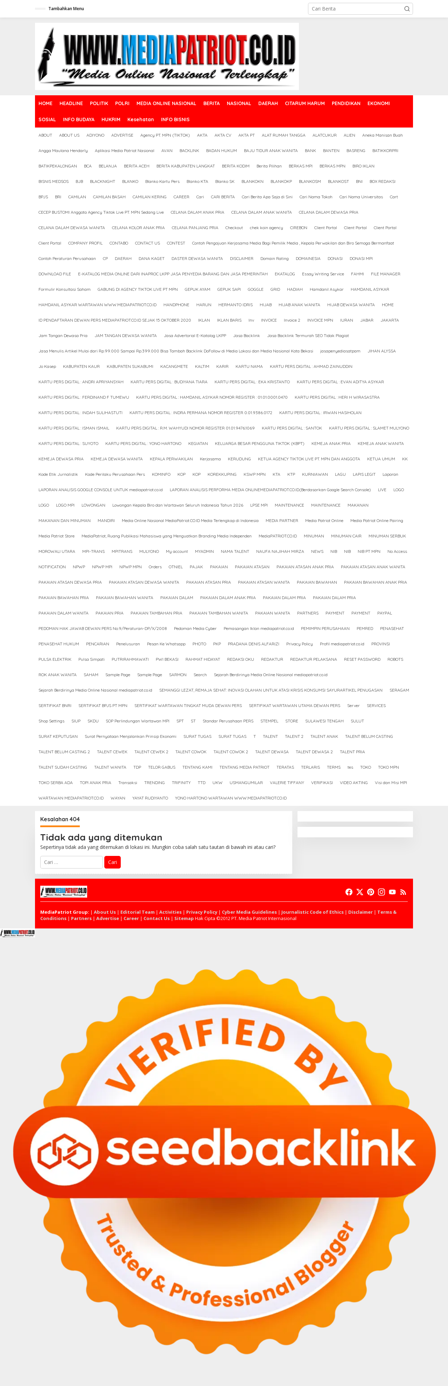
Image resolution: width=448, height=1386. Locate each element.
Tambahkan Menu (66, 9)
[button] (407, 9)
